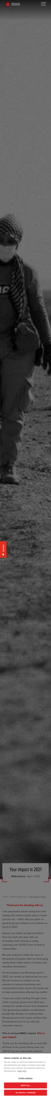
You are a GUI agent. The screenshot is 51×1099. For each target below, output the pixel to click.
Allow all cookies (25, 1093)
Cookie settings (25, 1078)
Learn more (21, 1071)
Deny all (25, 1085)
